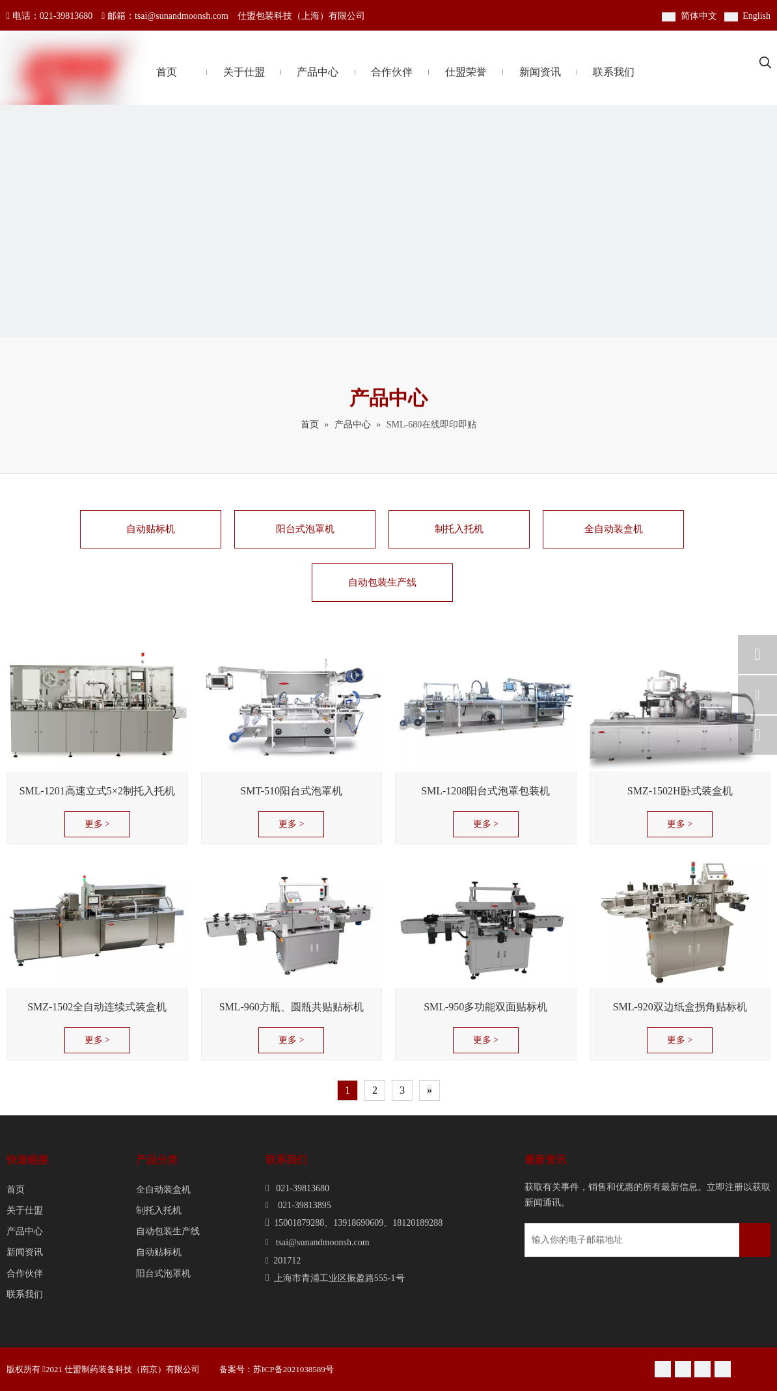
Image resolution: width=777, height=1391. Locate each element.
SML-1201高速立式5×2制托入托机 (97, 790)
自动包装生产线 (382, 582)
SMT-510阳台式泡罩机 (291, 790)
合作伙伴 (25, 1273)
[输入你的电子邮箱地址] (580, 1240)
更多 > (97, 824)
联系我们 (25, 1294)
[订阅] (754, 1240)
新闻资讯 (25, 1252)
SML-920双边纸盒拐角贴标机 (680, 1006)
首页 (16, 1190)
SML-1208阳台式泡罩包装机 (485, 790)
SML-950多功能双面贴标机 (485, 1006)
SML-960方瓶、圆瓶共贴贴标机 (291, 1006)
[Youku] (702, 1369)
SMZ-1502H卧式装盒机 (680, 790)
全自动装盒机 (613, 529)
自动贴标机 (150, 529)
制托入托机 (459, 529)
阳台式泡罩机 (305, 529)
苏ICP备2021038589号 (295, 1369)
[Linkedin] (723, 1369)
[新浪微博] (683, 1369)
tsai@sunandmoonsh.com (181, 16)
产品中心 (25, 1231)
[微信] (663, 1369)
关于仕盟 (25, 1210)
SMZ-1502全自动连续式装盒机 (97, 1006)
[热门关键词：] (765, 63)
